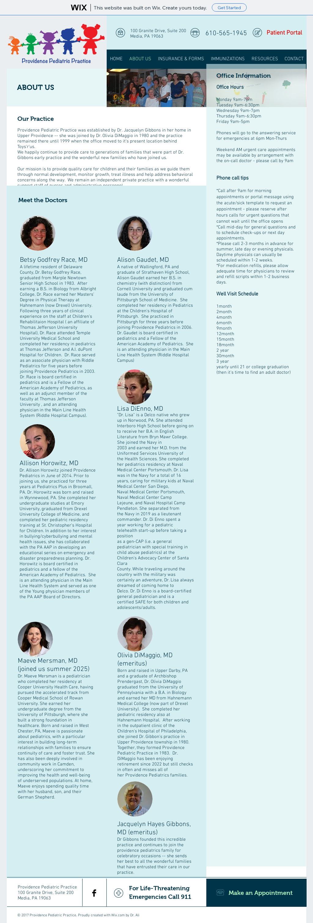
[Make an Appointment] (256, 893)
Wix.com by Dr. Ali (125, 915)
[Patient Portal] (284, 33)
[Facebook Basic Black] (94, 893)
